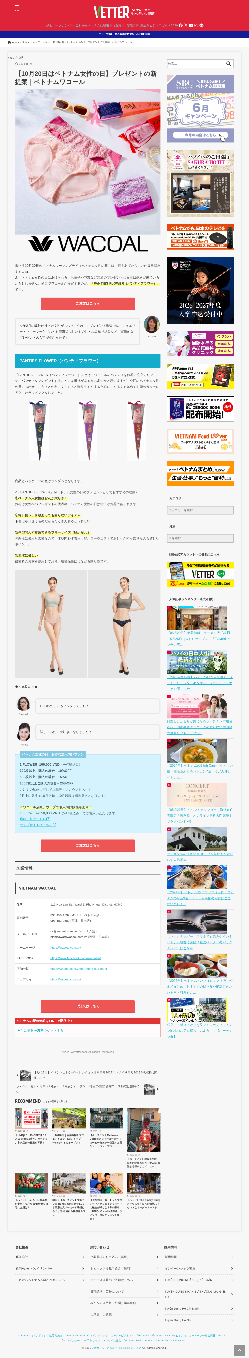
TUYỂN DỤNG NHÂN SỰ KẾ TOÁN (188, 1280)
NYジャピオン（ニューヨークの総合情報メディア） (198, 1335)
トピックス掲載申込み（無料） (111, 1269)
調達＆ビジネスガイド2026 (159, 25)
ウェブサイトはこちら (36, 825)
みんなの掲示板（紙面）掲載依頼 (113, 1303)
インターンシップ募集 (180, 1269)
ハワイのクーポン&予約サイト (82, 1340)
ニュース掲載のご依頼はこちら (111, 1280)
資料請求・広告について (107, 1292)
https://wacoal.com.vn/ (65, 948)
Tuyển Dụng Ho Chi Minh (182, 1309)
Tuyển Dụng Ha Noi (178, 1320)
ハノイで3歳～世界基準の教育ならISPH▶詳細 (124, 34)
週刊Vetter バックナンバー (34, 1269)
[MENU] (16, 7)
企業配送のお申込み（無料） (110, 1257)
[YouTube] (191, 26)
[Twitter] (186, 26)
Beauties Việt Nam (150, 1335)
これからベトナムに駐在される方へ (100, 25)
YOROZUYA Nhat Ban (171, 1340)
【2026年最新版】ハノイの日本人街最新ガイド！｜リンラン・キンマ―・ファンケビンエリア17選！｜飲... (199, 681)
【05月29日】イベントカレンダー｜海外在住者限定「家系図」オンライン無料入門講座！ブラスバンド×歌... (199, 810)
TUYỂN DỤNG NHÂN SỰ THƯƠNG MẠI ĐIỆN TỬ (195, 1294)
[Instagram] (197, 26)
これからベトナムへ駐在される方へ (40, 1280)
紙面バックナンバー (60, 25)
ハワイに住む (113, 1340)
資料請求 (132, 25)
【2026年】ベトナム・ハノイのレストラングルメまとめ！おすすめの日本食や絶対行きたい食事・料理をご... (199, 976)
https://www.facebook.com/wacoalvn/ (75, 958)
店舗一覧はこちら (33, 819)
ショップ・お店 (16, 58)
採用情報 (171, 1257)
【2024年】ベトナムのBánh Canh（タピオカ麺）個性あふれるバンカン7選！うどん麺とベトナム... (200, 767)
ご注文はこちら (88, 304)
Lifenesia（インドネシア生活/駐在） (41, 1335)
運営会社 (22, 1257)
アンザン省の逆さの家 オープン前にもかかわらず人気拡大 (199, 850)
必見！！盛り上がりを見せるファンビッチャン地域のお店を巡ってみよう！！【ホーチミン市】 (199, 1019)
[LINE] (202, 26)
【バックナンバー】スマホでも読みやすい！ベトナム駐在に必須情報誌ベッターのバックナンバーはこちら (199, 933)
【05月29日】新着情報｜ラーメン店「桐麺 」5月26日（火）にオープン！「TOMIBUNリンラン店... (200, 638)
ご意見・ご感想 (101, 1315)
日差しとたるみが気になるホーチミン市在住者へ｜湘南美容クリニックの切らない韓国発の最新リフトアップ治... (199, 724)
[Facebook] (181, 26)
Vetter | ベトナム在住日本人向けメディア (116, 1348)
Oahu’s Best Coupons (139, 1340)
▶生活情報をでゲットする (40, 1030)
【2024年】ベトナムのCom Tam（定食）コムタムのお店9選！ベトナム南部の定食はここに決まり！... (200, 890)
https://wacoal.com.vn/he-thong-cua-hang (78, 969)
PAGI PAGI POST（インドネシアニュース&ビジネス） (101, 1335)
